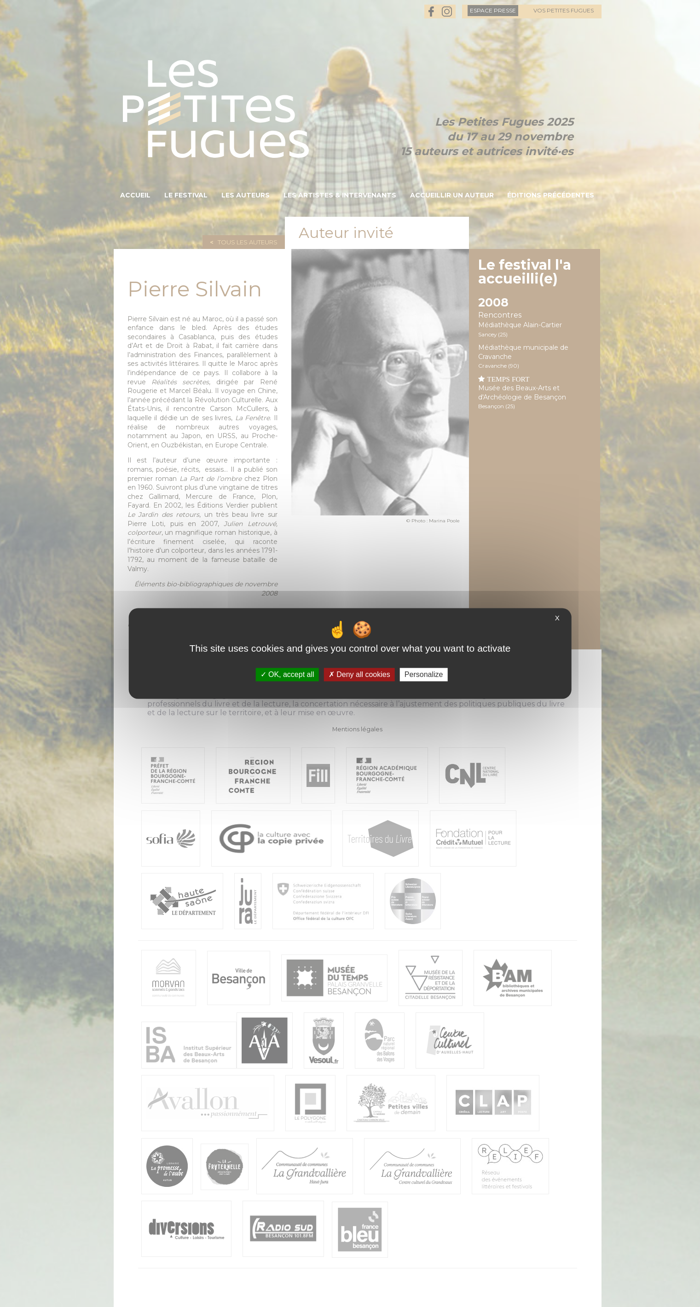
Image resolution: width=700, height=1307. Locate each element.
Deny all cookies (359, 674)
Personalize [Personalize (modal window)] (424, 674)
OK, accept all (287, 674)
